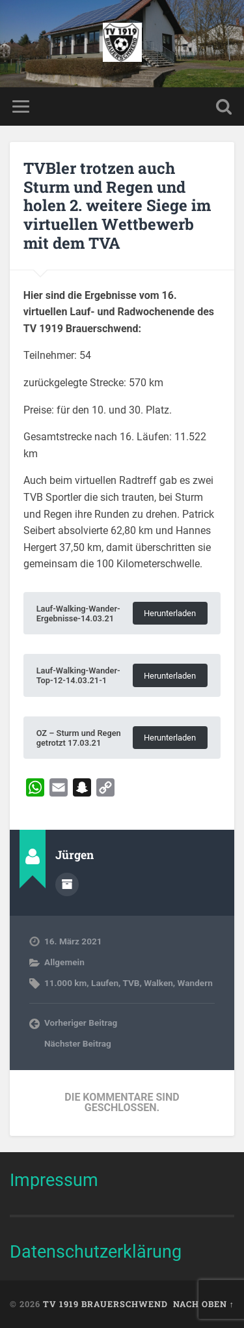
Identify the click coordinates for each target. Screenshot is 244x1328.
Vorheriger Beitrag (80, 1022)
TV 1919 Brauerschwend (105, 1304)
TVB (130, 983)
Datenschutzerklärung (96, 1251)
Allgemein (64, 962)
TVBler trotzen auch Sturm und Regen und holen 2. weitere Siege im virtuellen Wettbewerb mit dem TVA (117, 205)
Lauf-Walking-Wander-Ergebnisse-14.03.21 (78, 613)
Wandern (195, 983)
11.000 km (65, 983)
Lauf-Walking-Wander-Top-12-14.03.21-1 (78, 675)
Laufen (104, 983)
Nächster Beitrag (77, 1043)
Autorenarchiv (67, 884)
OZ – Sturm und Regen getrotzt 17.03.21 (78, 738)
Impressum (54, 1180)
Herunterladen (170, 613)
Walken (158, 983)
